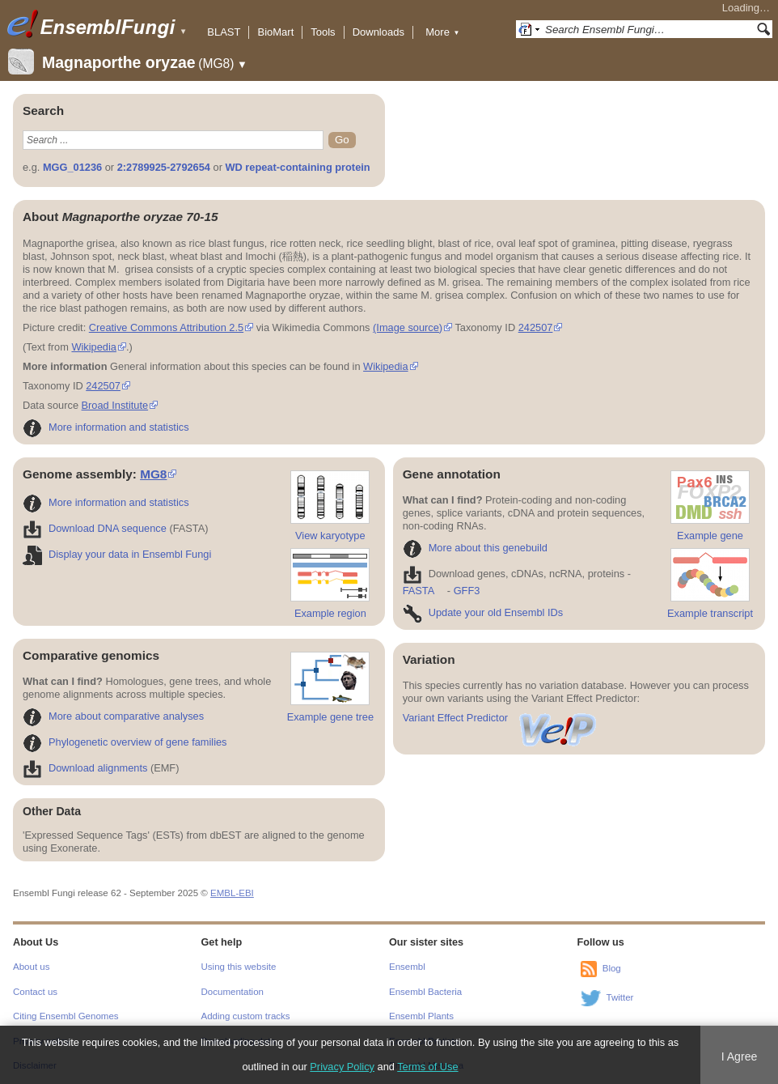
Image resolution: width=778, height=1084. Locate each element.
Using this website (239, 966)
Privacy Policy (342, 1067)
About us (31, 966)
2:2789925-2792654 (163, 167)
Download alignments (85, 768)
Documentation (232, 992)
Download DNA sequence (95, 528)
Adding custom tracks (245, 1016)
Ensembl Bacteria (425, 992)
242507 (535, 327)
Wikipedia (93, 347)
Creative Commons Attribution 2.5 (166, 327)
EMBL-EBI (232, 893)
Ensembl (407, 966)
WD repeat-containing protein (297, 167)
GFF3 (466, 591)
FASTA (418, 591)
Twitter (620, 997)
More (442, 32)
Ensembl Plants (421, 1016)
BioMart (275, 32)
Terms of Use (427, 1067)
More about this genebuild (475, 548)
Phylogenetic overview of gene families (125, 742)
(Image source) (407, 327)
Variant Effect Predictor (500, 718)
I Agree (739, 1056)
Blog (612, 968)
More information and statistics (106, 427)
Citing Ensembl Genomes (66, 1016)
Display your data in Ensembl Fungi (117, 554)
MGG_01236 (72, 167)
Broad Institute (115, 405)
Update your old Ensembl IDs (483, 612)
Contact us (35, 992)
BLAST (223, 32)
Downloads (378, 32)
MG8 (153, 474)
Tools (323, 32)
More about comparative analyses (113, 716)
